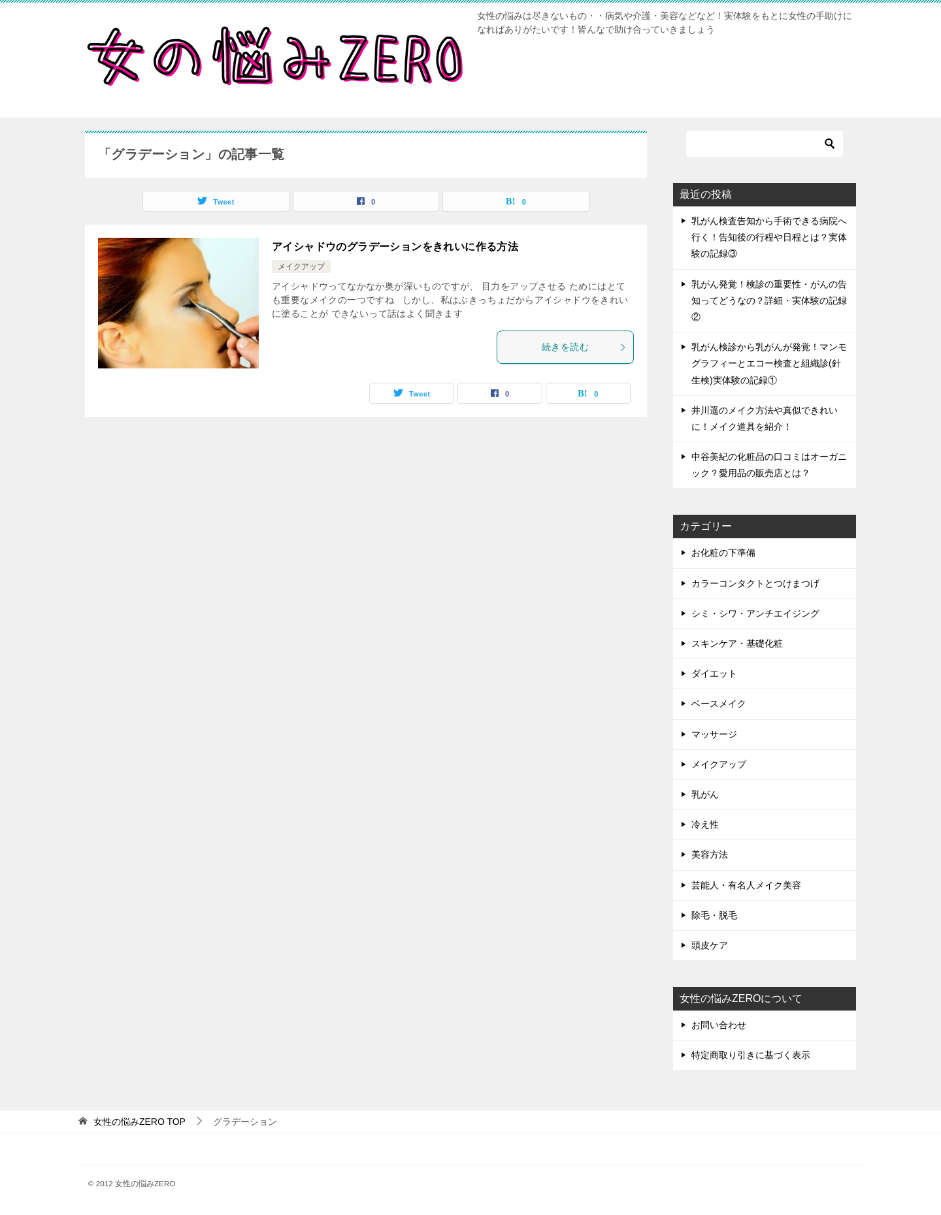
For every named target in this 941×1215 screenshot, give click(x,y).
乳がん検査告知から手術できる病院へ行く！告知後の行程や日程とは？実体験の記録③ (769, 237)
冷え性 (705, 824)
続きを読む (584, 347)
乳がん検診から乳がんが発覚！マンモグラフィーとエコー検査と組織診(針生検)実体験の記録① (769, 363)
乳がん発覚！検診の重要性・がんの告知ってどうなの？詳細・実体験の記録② (769, 300)
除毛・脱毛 (714, 915)
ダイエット (714, 673)
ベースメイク (718, 703)
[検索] (764, 144)
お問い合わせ (718, 1025)
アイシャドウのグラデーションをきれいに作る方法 (395, 246)
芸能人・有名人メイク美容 (746, 885)
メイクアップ (301, 266)
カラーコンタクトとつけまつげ (755, 583)
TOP (139, 1121)
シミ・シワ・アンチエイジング (755, 613)
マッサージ (714, 734)
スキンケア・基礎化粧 (737, 643)
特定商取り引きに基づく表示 (750, 1055)
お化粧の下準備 (723, 552)
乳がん (705, 794)
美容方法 (709, 854)
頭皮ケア (709, 945)
